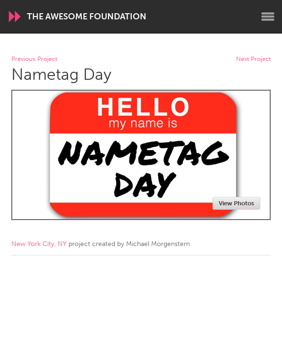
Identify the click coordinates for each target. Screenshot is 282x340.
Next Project (253, 59)
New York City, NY (39, 244)
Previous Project (34, 59)
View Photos (236, 203)
